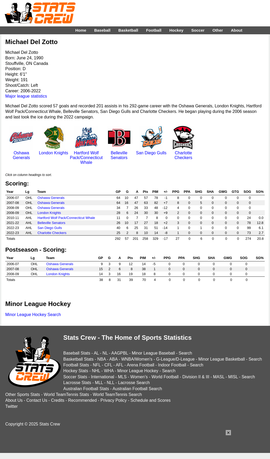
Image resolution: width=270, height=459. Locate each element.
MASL (218, 377)
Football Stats (76, 365)
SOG (247, 192)
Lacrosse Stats (77, 382)
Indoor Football (172, 365)
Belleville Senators (119, 153)
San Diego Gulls (151, 150)
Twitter (11, 406)
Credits (57, 400)
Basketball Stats (78, 359)
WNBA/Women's (136, 359)
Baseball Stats (76, 353)
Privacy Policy (113, 400)
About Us (14, 400)
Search (185, 353)
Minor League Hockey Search (33, 314)
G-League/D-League (175, 359)
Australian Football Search (137, 388)
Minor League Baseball (153, 353)
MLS (122, 377)
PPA (187, 192)
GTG (235, 192)
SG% (260, 192)
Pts (145, 192)
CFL (108, 365)
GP (118, 192)
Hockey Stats (75, 371)
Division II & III (195, 377)
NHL (96, 371)
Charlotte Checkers (183, 153)
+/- (166, 192)
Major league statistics (26, 96)
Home (80, 30)
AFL (119, 365)
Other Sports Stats (22, 394)
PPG (175, 192)
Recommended (82, 400)
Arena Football (140, 365)
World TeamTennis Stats (66, 394)
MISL (233, 377)
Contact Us (36, 400)
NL (105, 353)
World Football (165, 377)
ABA (113, 359)
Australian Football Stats (86, 388)
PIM (155, 192)
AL (96, 353)
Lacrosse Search (134, 382)
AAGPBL (119, 353)
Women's (139, 377)
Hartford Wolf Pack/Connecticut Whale (86, 155)
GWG (223, 192)
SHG (198, 192)
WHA (108, 371)
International (102, 377)
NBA (101, 359)
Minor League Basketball (221, 359)
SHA (210, 192)
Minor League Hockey (137, 371)
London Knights (53, 150)
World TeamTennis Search (117, 394)
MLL (99, 382)
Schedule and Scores (151, 400)
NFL (97, 365)
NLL (110, 382)
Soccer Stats (75, 377)
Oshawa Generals (21, 153)
